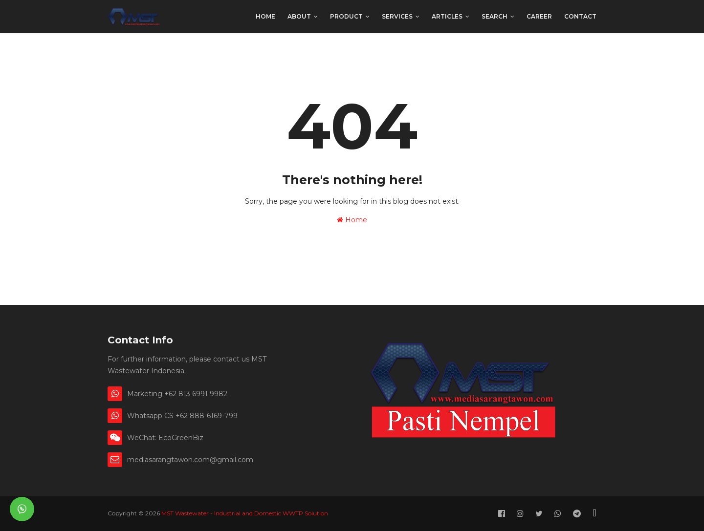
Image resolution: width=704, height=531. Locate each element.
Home (352, 219)
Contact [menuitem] (580, 16)
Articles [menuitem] (447, 16)
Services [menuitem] (397, 16)
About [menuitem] (299, 16)
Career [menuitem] (539, 16)
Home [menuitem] (265, 16)
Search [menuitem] (494, 16)
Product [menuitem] (346, 16)
